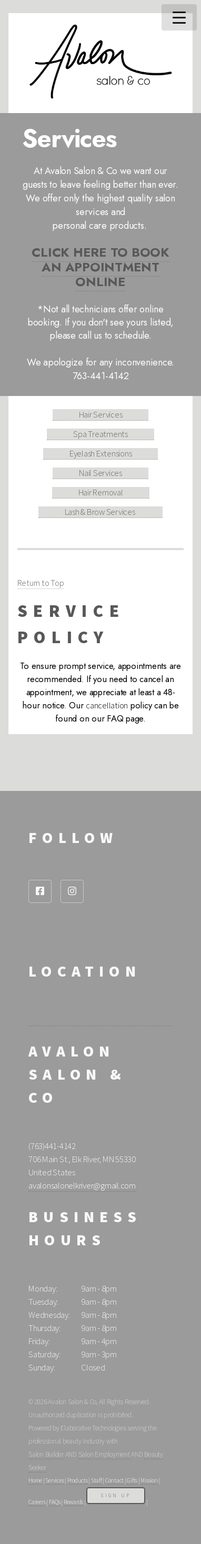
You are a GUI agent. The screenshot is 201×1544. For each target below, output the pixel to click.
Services (54, 1480)
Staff (96, 1480)
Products (77, 1480)
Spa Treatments (100, 434)
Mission (148, 1480)
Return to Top (40, 582)
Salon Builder (46, 1454)
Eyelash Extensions (100, 453)
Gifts (132, 1480)
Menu (179, 17)
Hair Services (101, 414)
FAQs (55, 1502)
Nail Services (100, 473)
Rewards (73, 1502)
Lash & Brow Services (101, 511)
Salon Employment (104, 1454)
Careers (36, 1502)
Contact (114, 1480)
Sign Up (115, 1495)
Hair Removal (100, 492)
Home (35, 1480)
